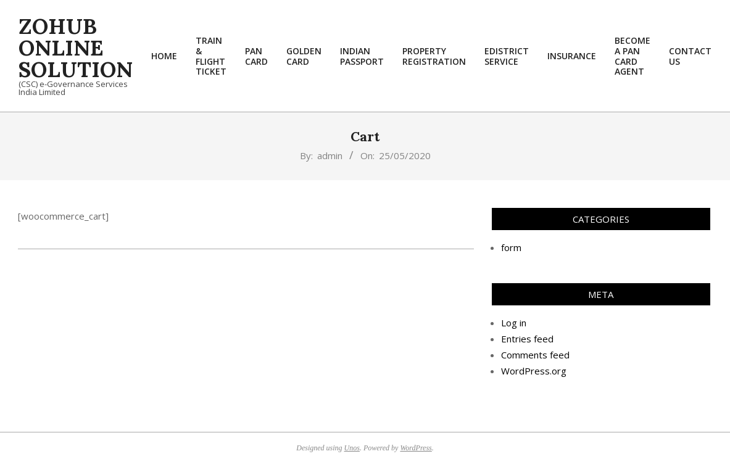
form (511, 247)
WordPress (415, 448)
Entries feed (527, 339)
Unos (352, 448)
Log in (513, 322)
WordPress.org (533, 371)
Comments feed (535, 355)
